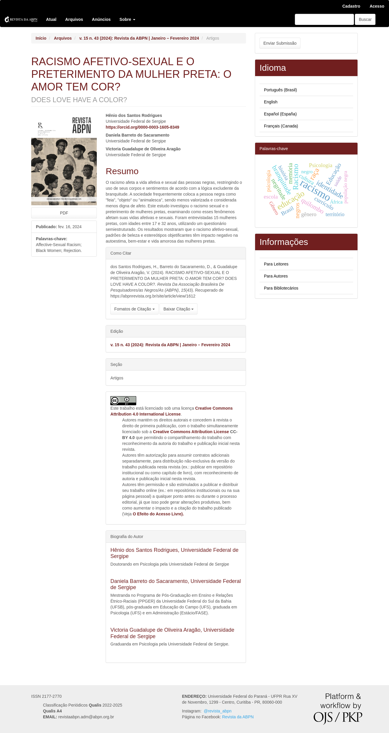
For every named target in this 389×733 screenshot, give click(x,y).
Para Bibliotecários (281, 288)
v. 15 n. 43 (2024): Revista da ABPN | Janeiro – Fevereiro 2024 (139, 38)
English (270, 102)
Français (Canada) (281, 126)
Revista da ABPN (238, 716)
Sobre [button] (127, 19)
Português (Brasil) (280, 90)
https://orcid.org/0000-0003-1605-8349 (142, 127)
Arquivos (74, 19)
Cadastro (351, 6)
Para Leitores (276, 264)
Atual (51, 19)
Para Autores (276, 276)
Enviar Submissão (280, 43)
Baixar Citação (178, 309)
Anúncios (101, 19)
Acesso (377, 6)
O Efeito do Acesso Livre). (158, 514)
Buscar (365, 19)
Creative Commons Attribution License (191, 431)
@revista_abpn (217, 711)
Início (41, 38)
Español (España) (280, 114)
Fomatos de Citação (134, 309)
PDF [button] (64, 213)
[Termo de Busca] (324, 19)
